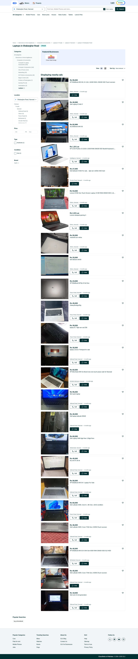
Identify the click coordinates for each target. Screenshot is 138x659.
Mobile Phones (30, 14)
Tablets (70, 14)
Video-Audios (62, 14)
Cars (38, 14)
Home (14, 43)
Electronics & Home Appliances (26, 43)
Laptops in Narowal (70, 43)
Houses (53, 14)
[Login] (112, 3)
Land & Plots (78, 14)
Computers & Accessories (43, 43)
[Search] (120, 9)
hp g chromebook (18, 621)
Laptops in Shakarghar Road (84, 43)
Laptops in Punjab (57, 43)
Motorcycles (45, 14)
